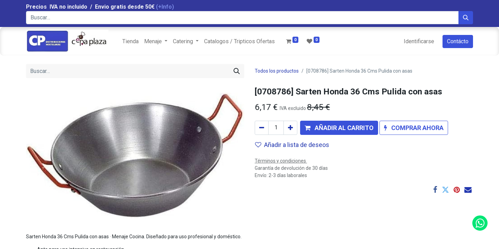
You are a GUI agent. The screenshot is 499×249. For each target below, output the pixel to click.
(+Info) (165, 6)
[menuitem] (130, 41)
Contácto (458, 41)
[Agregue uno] (290, 128)
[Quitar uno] (262, 128)
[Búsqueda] (465, 17)
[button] (339, 128)
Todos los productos (277, 71)
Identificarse (419, 41)
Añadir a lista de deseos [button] (292, 144)
